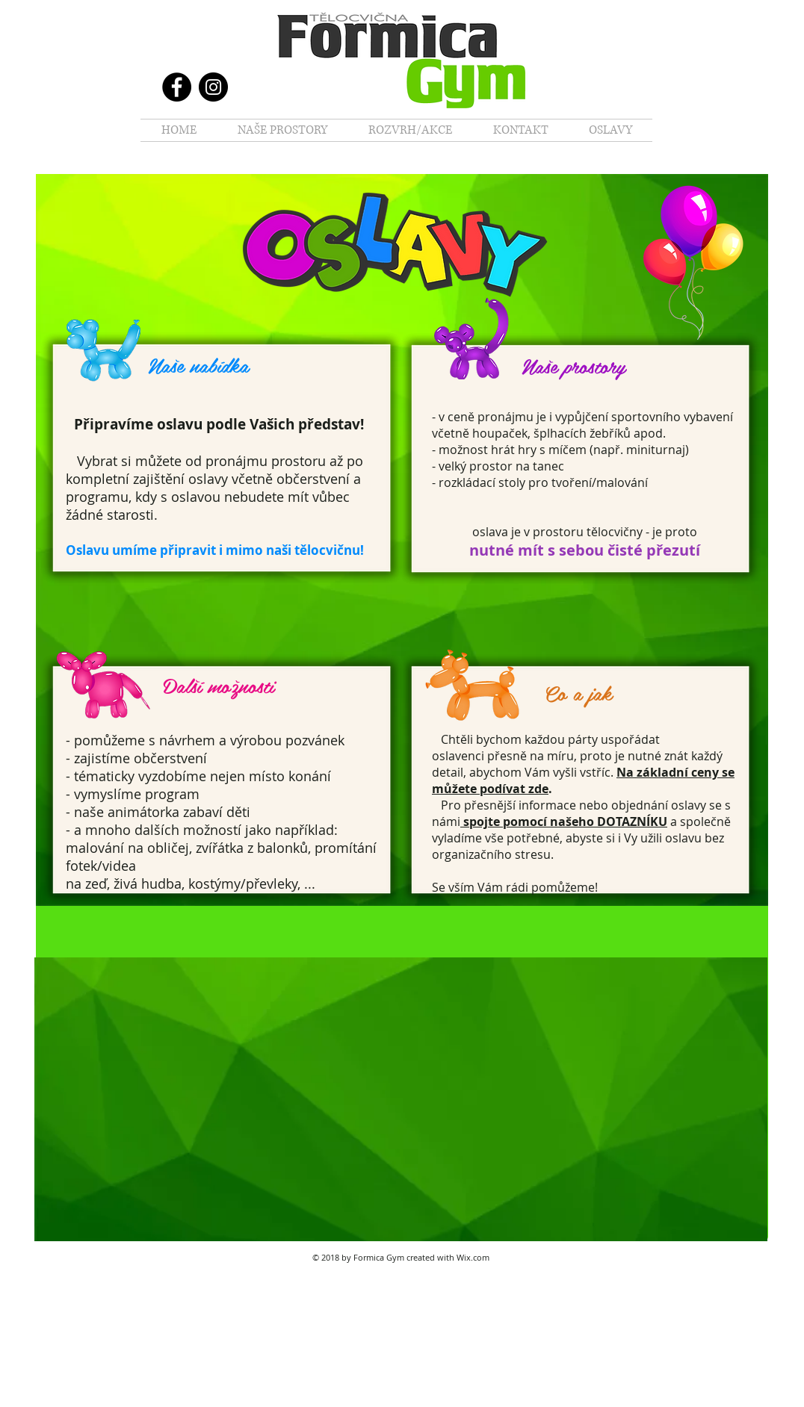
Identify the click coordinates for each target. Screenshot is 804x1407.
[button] (282, 130)
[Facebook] (176, 87)
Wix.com (473, 1257)
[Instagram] (213, 87)
